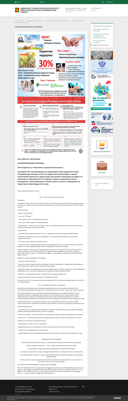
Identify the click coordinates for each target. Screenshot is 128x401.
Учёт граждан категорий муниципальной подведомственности (100, 35)
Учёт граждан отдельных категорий (101, 30)
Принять (117, 398)
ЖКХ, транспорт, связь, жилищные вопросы (57, 20)
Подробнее (11, 399)
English (42, 2)
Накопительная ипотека (22, 22)
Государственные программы (102, 26)
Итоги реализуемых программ (99, 41)
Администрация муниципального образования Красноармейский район (37, 10)
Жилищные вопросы (78, 20)
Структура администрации (34, 20)
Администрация (19, 20)
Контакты (18, 394)
